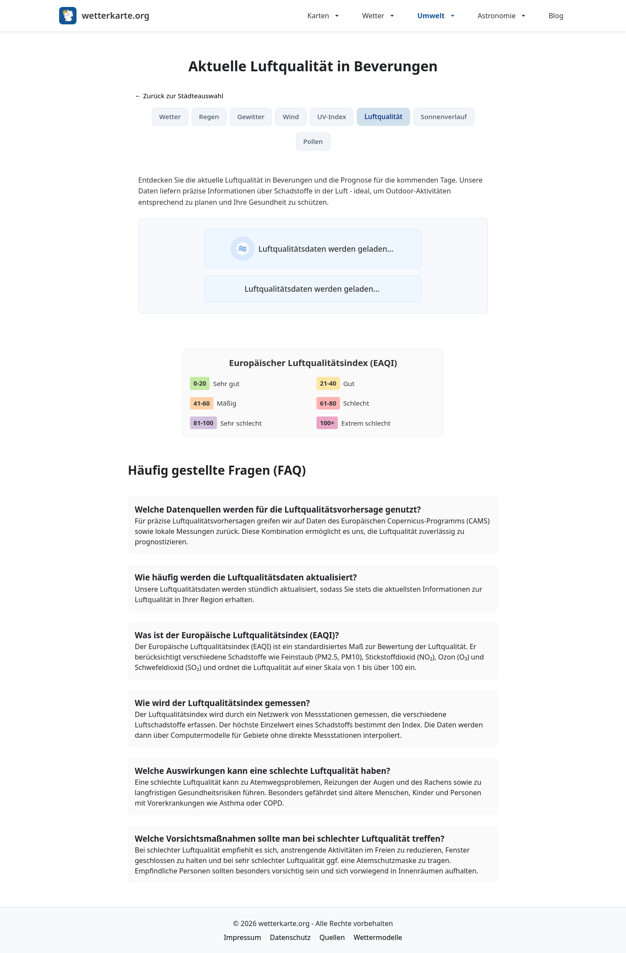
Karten (324, 15)
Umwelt (437, 15)
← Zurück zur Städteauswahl (179, 95)
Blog (556, 15)
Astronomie (503, 15)
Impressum (242, 937)
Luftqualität (383, 116)
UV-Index (331, 116)
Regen (209, 116)
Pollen (313, 141)
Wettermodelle (378, 937)
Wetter (379, 15)
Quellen (332, 937)
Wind (291, 116)
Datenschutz (290, 937)
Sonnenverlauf (444, 116)
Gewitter (251, 116)
